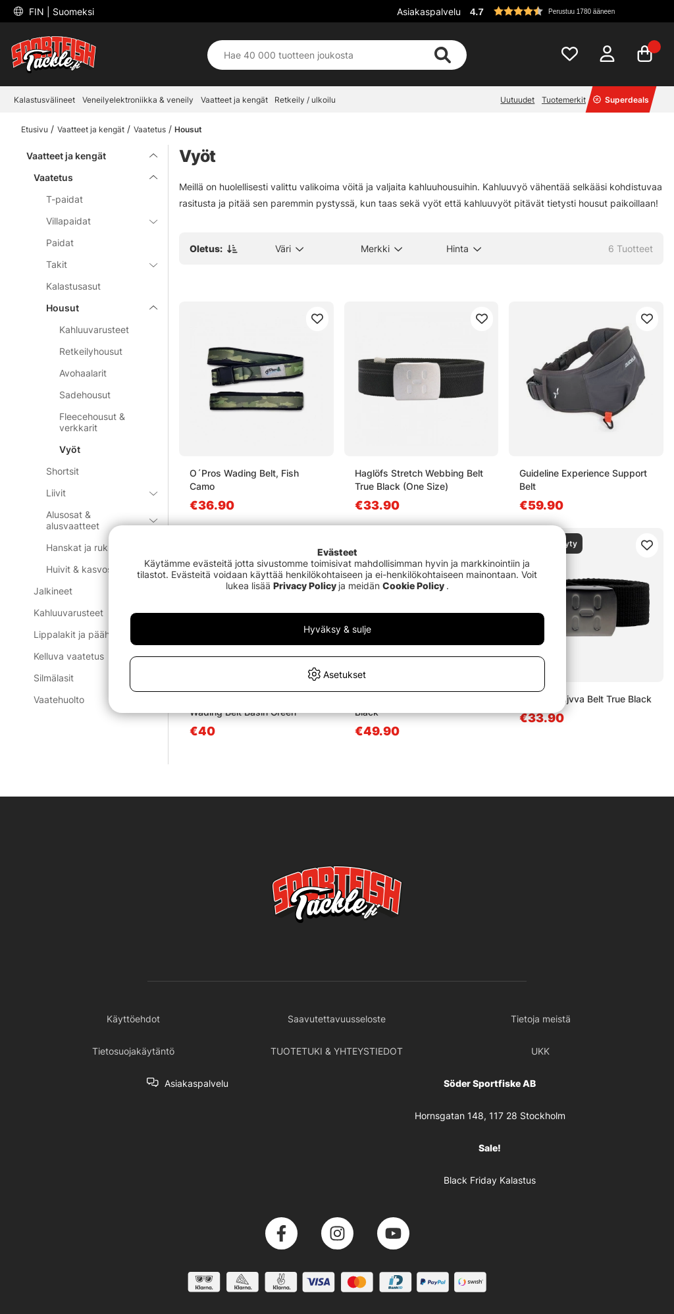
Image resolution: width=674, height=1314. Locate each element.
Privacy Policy (304, 585)
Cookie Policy (413, 585)
